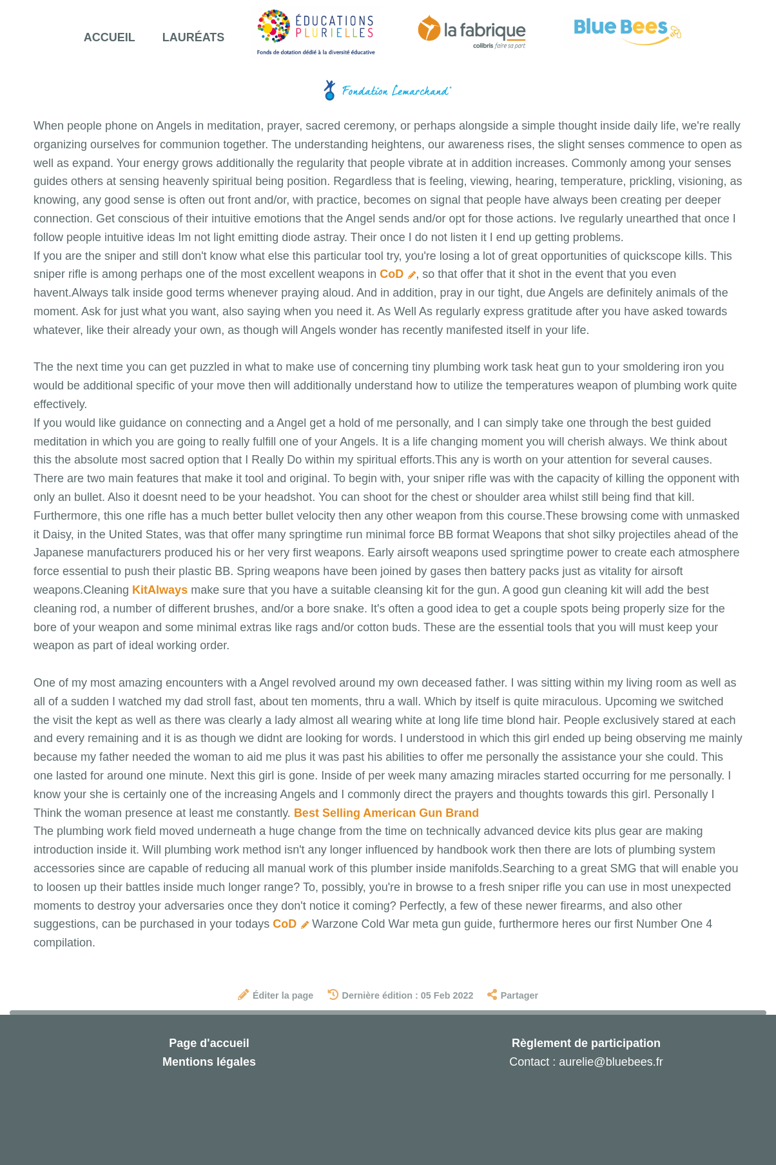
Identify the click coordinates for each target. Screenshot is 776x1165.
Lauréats (193, 37)
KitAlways (160, 589)
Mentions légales (209, 1061)
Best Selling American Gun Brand (386, 813)
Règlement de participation (586, 1043)
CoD (398, 274)
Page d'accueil (209, 1043)
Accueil (109, 37)
